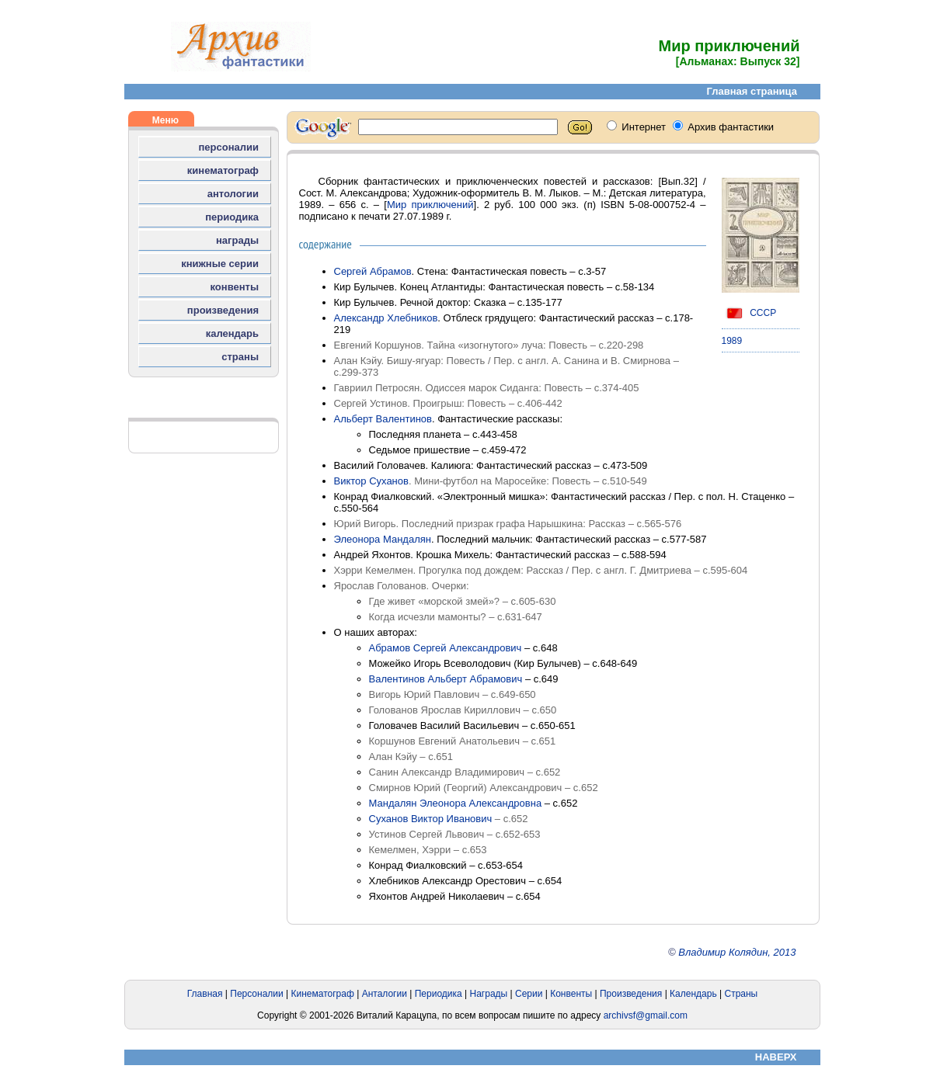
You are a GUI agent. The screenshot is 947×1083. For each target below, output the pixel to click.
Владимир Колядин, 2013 (737, 952)
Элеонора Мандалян (382, 539)
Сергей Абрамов (373, 271)
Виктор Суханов (371, 481)
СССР (749, 312)
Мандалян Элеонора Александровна (455, 803)
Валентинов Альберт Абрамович (446, 679)
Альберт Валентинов (383, 419)
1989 (732, 340)
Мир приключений (430, 204)
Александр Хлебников (386, 318)
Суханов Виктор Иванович (431, 818)
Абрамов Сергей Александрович (445, 648)
